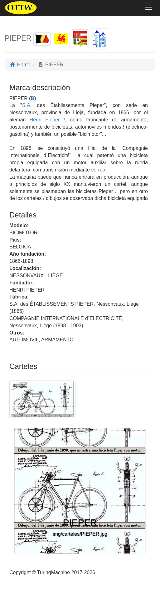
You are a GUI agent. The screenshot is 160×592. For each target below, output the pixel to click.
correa (98, 169)
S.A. (27, 105)
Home (19, 64)
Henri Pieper (45, 119)
